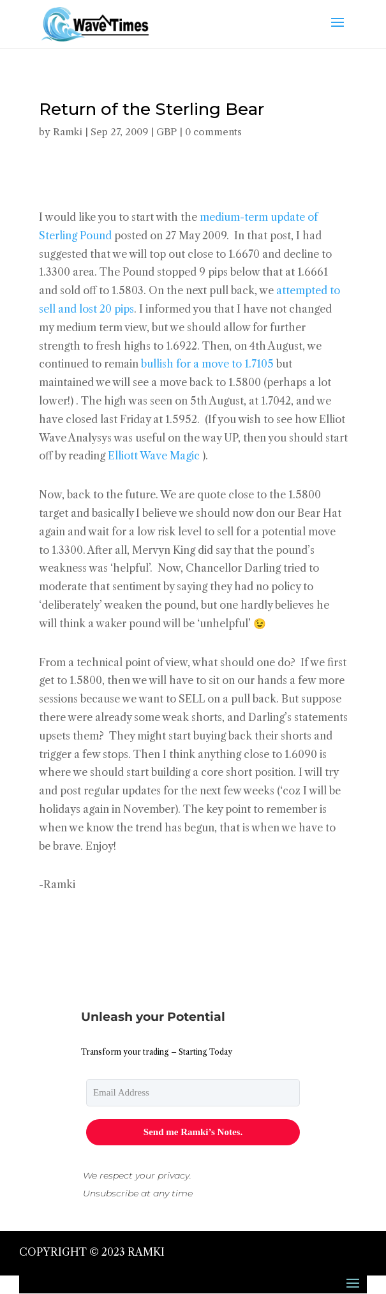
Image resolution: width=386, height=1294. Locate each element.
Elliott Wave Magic (154, 455)
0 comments (213, 132)
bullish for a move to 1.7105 (207, 363)
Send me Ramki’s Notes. (193, 1132)
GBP (166, 132)
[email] (193, 1092)
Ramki (67, 132)
